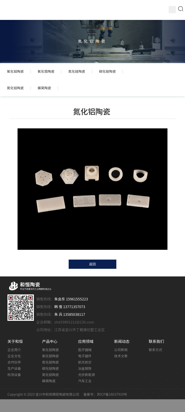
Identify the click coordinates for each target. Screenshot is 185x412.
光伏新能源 (86, 375)
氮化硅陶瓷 (50, 362)
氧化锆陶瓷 (50, 356)
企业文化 (14, 356)
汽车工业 (85, 381)
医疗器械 (85, 350)
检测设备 (14, 375)
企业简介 (14, 350)
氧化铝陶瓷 (50, 350)
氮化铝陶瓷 (50, 375)
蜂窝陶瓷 (49, 381)
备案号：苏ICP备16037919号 (105, 394)
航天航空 (85, 362)
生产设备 (14, 368)
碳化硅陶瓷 (50, 368)
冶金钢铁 (85, 368)
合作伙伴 (14, 362)
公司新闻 (121, 350)
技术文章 (121, 356)
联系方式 (155, 350)
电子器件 (85, 356)
